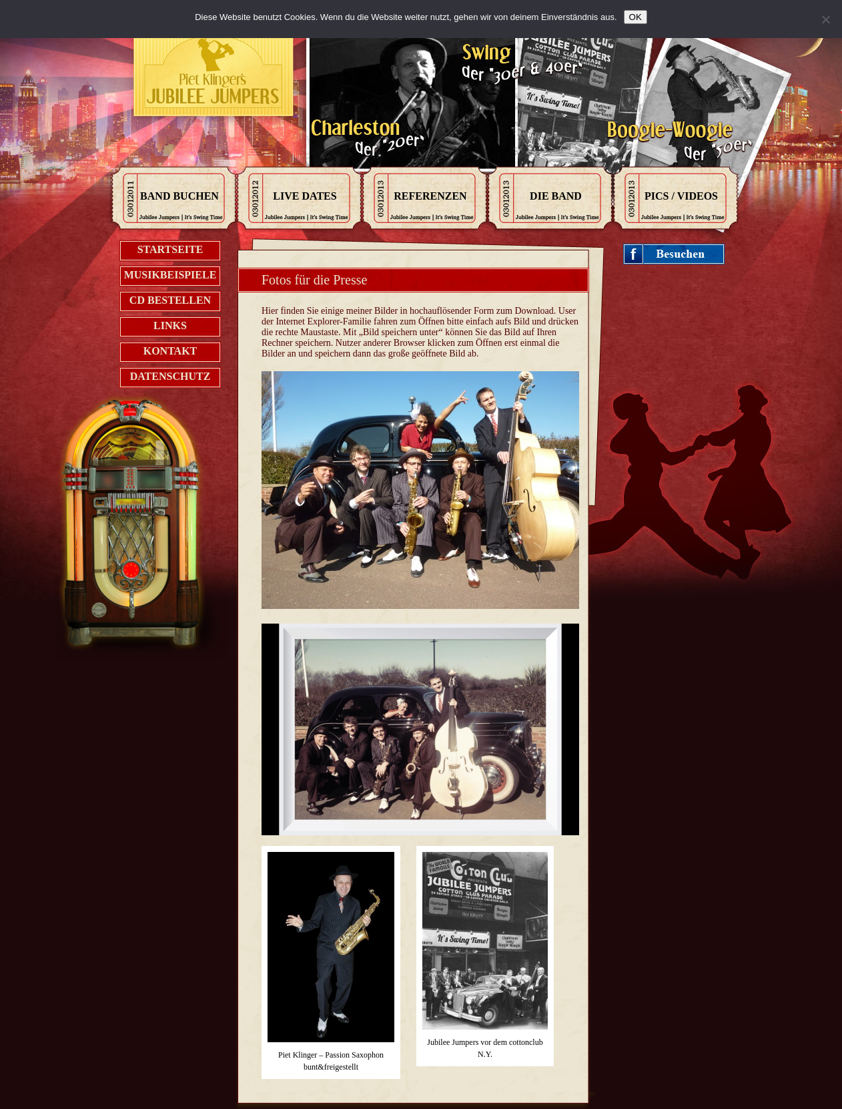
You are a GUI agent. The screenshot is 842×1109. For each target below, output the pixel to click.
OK (635, 17)
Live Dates (304, 196)
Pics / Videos (681, 196)
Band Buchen (179, 196)
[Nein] (825, 19)
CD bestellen (170, 300)
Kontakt (170, 351)
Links (170, 325)
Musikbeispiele (170, 274)
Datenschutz (170, 376)
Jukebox (146, 537)
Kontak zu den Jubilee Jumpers (214, 73)
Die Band (556, 196)
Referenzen (430, 196)
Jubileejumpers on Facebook (674, 254)
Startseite (170, 249)
